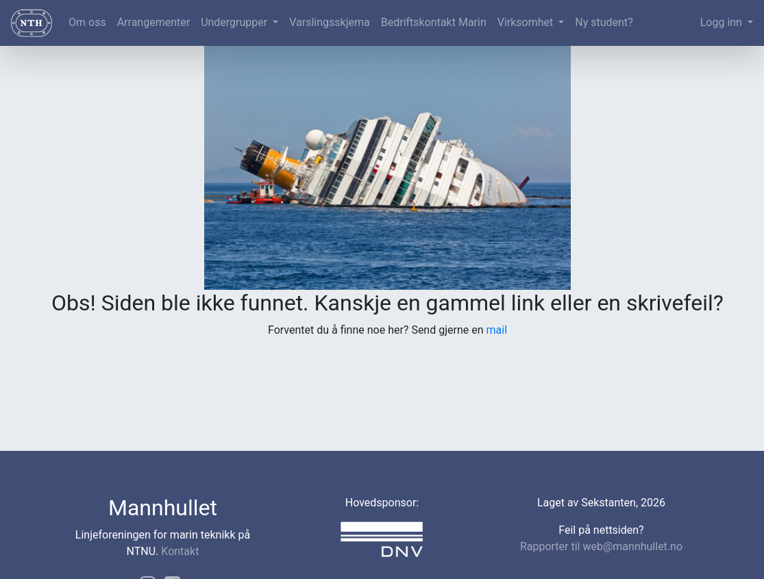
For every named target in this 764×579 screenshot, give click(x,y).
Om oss (87, 22)
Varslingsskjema (329, 22)
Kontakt (180, 551)
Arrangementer (153, 22)
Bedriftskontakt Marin (433, 22)
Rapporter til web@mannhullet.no (601, 546)
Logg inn (722, 22)
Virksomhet (526, 22)
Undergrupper (235, 22)
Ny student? (603, 22)
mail (497, 329)
